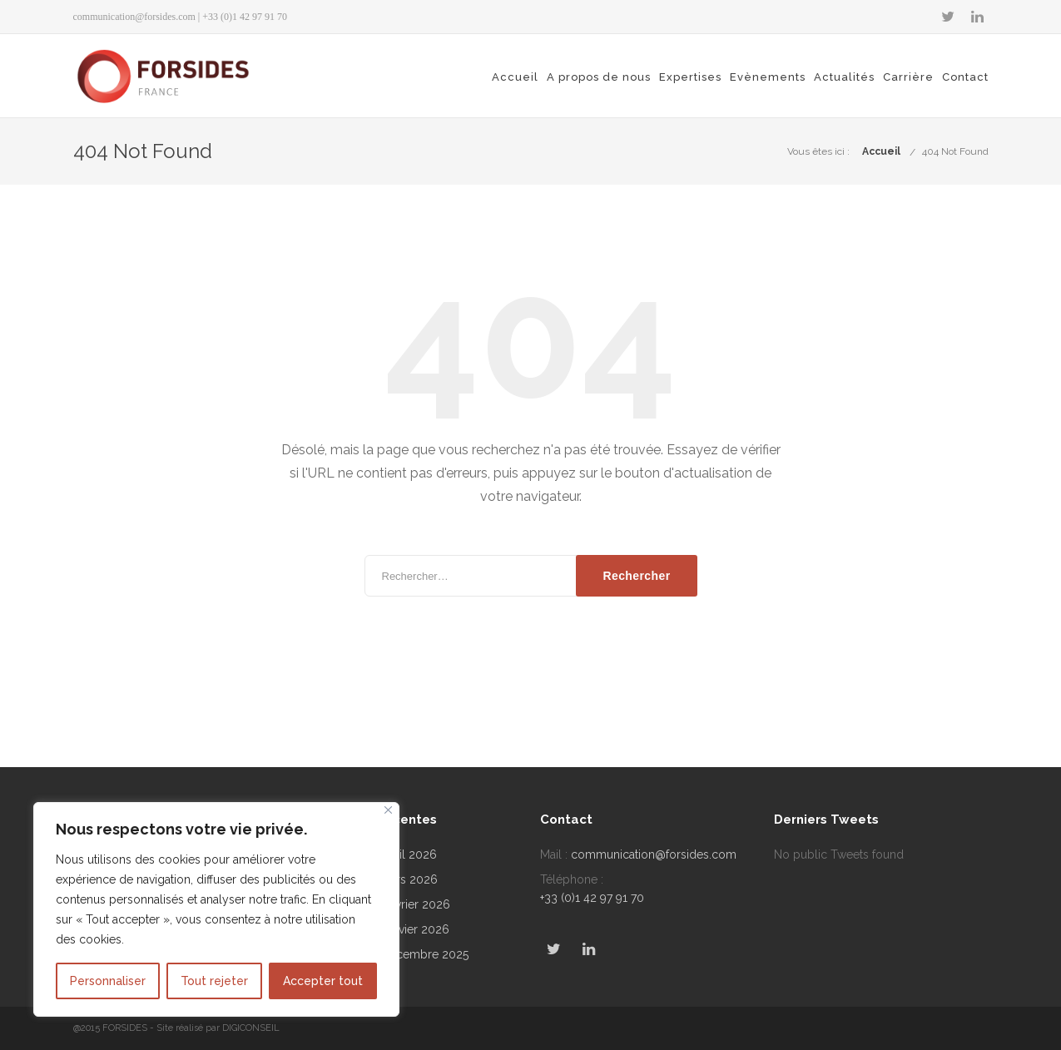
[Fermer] (388, 810)
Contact (965, 77)
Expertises (690, 77)
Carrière (908, 77)
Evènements (768, 77)
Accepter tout (323, 981)
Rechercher (636, 575)
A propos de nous (599, 77)
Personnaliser (108, 981)
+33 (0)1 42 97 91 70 (592, 897)
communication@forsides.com (134, 16)
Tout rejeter (214, 981)
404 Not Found (955, 151)
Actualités (844, 77)
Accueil (515, 77)
